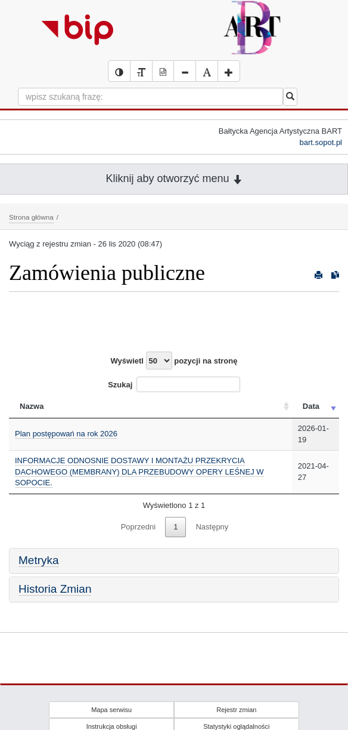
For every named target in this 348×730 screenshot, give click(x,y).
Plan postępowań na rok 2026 (66, 433)
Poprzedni (138, 526)
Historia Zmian (54, 589)
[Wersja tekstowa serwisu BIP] (141, 71)
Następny (211, 526)
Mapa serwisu (111, 709)
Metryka (38, 560)
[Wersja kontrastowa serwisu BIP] (119, 71)
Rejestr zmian (236, 709)
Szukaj (174, 384)
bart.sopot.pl (320, 142)
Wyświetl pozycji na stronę (174, 360)
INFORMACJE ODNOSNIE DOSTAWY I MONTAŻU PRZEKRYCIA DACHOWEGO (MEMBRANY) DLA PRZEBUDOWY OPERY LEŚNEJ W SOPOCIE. (139, 471)
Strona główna (31, 217)
